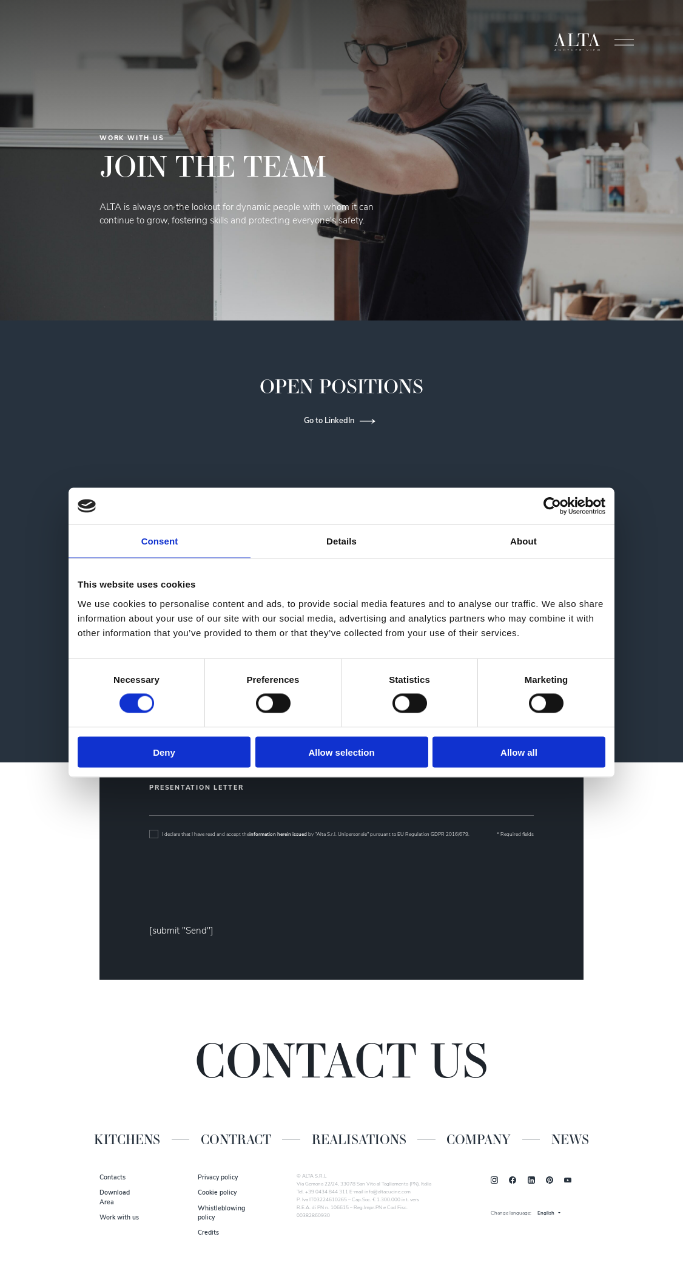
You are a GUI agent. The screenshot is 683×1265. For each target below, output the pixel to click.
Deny (164, 752)
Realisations (359, 1139)
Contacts (112, 1178)
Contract (236, 1139)
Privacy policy (218, 1178)
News (570, 1139)
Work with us (119, 1218)
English (545, 1213)
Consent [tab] (159, 541)
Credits (208, 1233)
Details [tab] (341, 541)
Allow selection (341, 752)
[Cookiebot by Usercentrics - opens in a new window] (552, 506)
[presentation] (241, 882)
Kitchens (127, 1139)
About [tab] (523, 541)
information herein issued (278, 834)
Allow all (518, 752)
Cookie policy (217, 1193)
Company (478, 1139)
